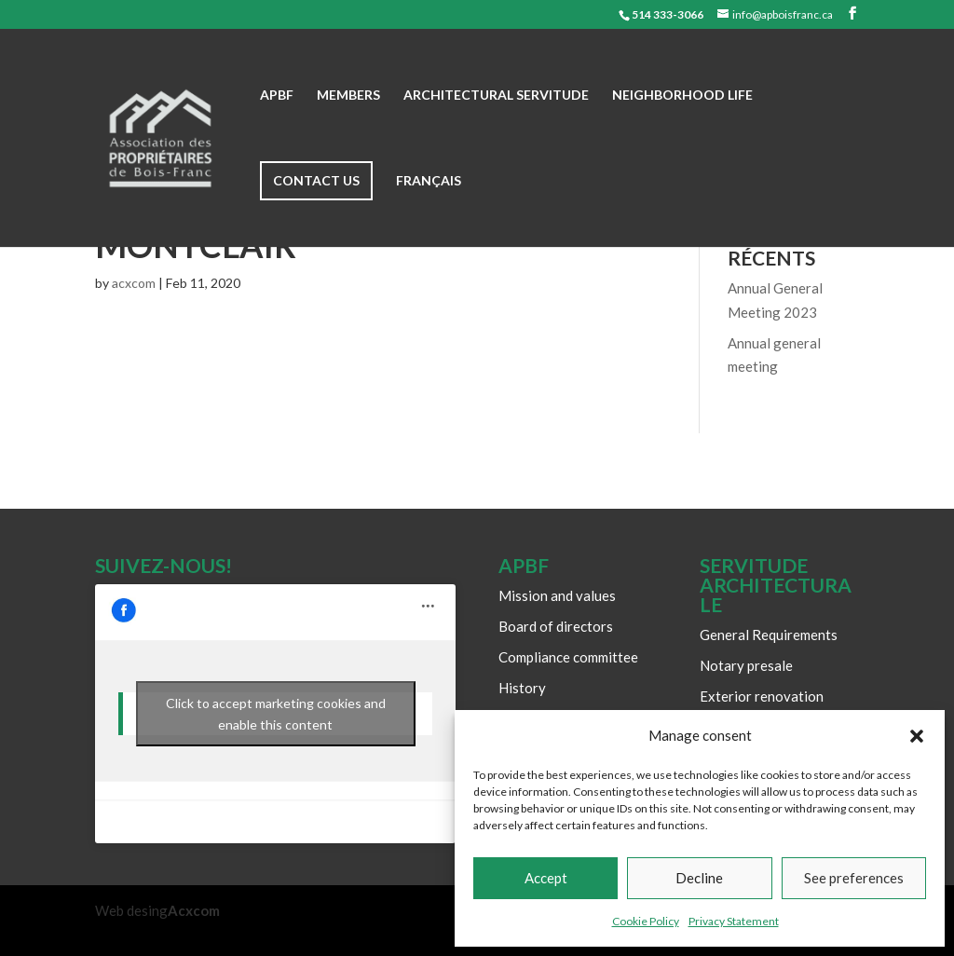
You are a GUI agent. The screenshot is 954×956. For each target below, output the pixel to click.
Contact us (316, 180)
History (522, 687)
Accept (546, 877)
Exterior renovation (762, 696)
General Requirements (769, 634)
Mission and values (557, 595)
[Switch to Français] (428, 210)
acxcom (134, 283)
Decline (699, 877)
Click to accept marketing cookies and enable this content (276, 713)
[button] (916, 736)
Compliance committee (568, 657)
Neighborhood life (682, 95)
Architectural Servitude (496, 95)
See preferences (854, 877)
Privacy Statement (733, 921)
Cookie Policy (645, 921)
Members (348, 95)
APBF (276, 95)
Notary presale (746, 665)
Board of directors (555, 626)
